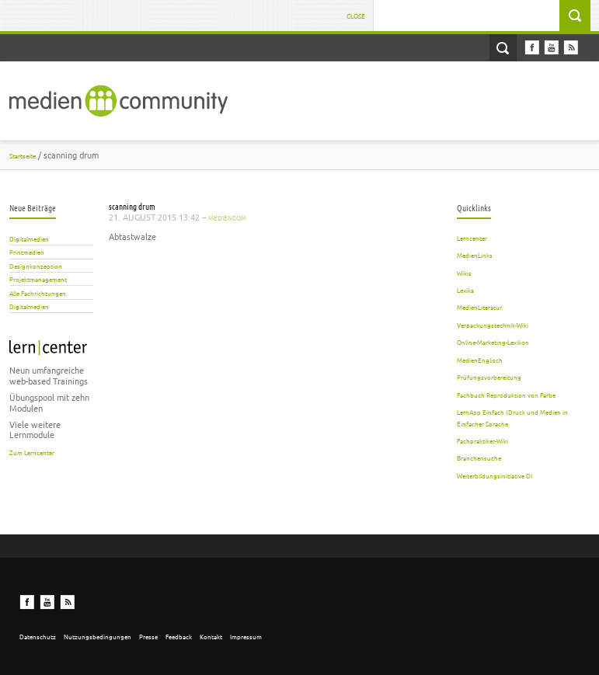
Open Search (503, 47)
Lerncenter (472, 237)
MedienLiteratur (479, 306)
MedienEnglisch (480, 359)
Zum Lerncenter (31, 452)
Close (356, 15)
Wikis (464, 272)
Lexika (465, 289)
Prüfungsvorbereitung (489, 376)
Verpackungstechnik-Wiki (492, 324)
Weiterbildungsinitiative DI (494, 475)
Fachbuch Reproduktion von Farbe (506, 394)
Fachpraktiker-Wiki (482, 440)
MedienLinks (475, 254)
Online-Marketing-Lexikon (493, 341)
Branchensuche (479, 457)
